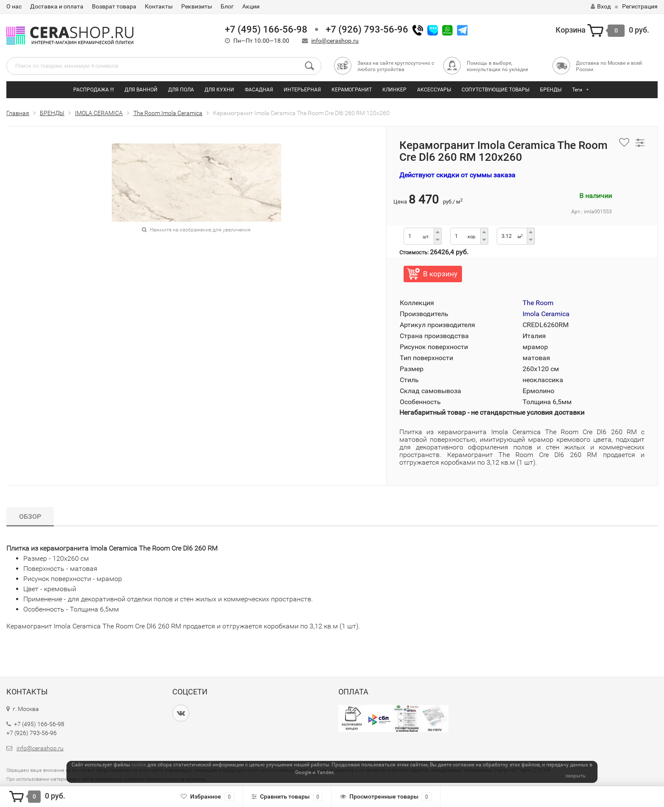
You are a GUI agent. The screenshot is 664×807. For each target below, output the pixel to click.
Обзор (30, 516)
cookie (138, 765)
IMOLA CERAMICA (99, 113)
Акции (251, 6)
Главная (17, 113)
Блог (227, 6)
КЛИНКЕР (394, 90)
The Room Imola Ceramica (167, 113)
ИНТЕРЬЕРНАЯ (302, 90)
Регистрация (640, 6)
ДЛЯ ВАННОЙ (141, 90)
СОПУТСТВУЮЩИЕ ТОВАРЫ (495, 90)
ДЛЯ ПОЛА (181, 90)
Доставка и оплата (56, 6)
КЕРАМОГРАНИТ (352, 90)
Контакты (159, 6)
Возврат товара (114, 6)
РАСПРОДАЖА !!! (93, 90)
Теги (577, 90)
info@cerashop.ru (335, 40)
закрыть (575, 776)
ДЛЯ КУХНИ (219, 90)
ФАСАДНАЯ (259, 90)
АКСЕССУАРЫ (434, 90)
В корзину (440, 274)
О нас (14, 6)
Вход (601, 6)
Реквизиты (196, 6)
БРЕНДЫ (551, 90)
